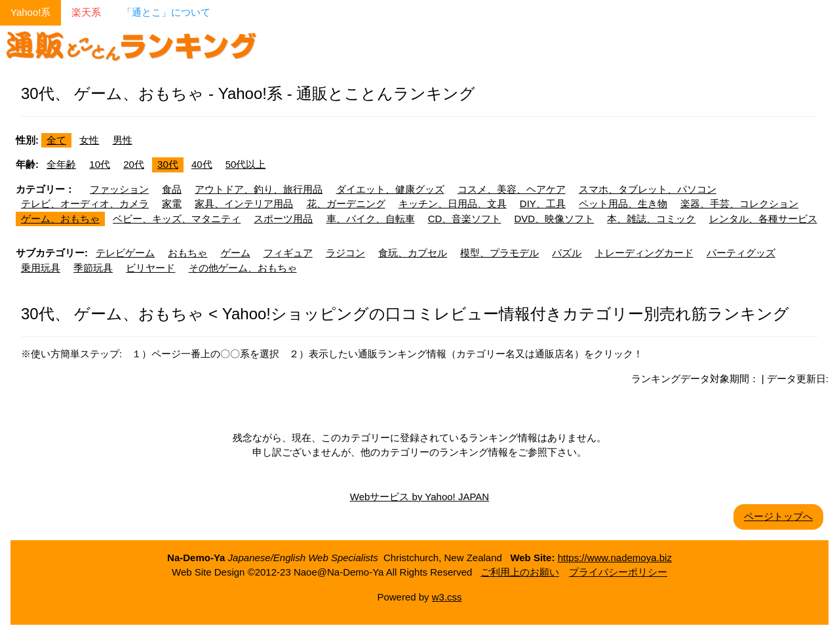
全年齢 (61, 164)
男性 (122, 140)
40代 (201, 164)
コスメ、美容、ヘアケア (512, 189)
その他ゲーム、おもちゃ (243, 267)
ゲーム (235, 252)
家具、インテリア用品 (244, 203)
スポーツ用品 (283, 218)
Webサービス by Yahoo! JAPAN (419, 496)
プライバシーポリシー (618, 572)
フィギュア (288, 252)
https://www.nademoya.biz (615, 557)
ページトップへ (778, 516)
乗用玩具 (40, 267)
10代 (99, 164)
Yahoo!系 (30, 12)
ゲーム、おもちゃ (60, 218)
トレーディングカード (644, 252)
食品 (172, 189)
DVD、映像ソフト (555, 218)
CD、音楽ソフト (464, 218)
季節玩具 (93, 267)
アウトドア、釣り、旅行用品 (258, 189)
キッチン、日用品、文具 (453, 203)
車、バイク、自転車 (370, 218)
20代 (133, 164)
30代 (167, 164)
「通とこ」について (166, 12)
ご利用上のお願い (519, 572)
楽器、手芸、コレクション (739, 203)
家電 (172, 203)
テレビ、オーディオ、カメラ (85, 203)
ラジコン (345, 252)
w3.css (447, 596)
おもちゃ (187, 252)
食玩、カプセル (412, 252)
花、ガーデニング (346, 203)
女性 (89, 140)
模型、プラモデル (499, 252)
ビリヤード (150, 267)
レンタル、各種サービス (763, 218)
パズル (566, 252)
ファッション (119, 189)
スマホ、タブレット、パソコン (647, 189)
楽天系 (86, 12)
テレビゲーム (125, 252)
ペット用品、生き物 (623, 203)
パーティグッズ (741, 252)
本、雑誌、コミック (651, 218)
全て (56, 140)
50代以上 (245, 164)
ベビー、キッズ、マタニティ (177, 218)
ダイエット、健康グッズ (390, 189)
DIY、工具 (543, 203)
